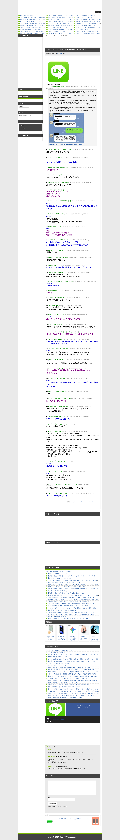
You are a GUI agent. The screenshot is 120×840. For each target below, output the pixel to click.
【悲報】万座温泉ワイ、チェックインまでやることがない (63, 682)
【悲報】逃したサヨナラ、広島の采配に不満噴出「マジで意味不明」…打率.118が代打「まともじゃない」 (77, 695)
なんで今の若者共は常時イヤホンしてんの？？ (87, 15)
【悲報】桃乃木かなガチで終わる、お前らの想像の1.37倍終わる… (64, 29)
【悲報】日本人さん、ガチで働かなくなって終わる (62, 610)
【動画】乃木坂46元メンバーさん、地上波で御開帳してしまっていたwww (68, 618)
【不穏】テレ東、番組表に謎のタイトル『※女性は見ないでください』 (67, 593)
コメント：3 (67, 53)
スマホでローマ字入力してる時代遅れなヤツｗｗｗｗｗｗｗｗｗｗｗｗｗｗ (94, 27)
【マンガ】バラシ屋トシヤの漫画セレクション (59, 650)
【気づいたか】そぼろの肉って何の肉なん (58, 23)
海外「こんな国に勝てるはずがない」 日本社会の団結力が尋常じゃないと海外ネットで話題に (73, 659)
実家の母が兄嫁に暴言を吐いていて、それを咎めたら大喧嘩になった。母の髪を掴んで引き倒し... (43, 25)
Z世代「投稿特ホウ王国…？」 (27, 15)
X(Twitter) (23, 12)
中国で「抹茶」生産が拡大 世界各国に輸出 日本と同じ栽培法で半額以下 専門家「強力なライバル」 (75, 597)
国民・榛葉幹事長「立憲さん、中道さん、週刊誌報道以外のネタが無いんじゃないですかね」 (73, 588)
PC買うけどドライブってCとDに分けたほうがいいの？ (89, 23)
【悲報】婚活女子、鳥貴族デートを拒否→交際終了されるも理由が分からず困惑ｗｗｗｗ (69, 15)
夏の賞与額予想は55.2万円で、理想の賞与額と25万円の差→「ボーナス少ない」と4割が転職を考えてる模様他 (78, 580)
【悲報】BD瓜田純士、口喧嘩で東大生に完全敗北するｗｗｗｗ (65, 697)
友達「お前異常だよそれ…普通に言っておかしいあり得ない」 (65, 686)
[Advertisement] (59, 528)
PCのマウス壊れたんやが (82, 29)
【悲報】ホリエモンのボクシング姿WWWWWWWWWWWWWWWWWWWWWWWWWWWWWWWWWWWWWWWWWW (82, 680)
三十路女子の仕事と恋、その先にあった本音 (58, 571)
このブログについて (53, 12)
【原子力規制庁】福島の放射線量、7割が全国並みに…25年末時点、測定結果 (69, 667)
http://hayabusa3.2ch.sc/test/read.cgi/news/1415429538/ (85, 502)
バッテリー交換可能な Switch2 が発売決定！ (31, 21)
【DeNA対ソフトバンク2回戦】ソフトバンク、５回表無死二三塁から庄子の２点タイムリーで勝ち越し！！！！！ (79, 599)
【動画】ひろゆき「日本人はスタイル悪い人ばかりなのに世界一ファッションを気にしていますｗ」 (72, 21)
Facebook (32, 12)
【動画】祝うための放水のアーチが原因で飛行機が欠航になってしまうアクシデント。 (71, 661)
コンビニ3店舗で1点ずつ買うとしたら (57, 27)
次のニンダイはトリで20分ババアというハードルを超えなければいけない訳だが (39, 19)
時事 (61, 53)
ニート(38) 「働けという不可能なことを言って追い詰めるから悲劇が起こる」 (69, 601)
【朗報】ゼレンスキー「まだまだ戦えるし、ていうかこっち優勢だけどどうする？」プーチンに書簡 (44, 27)
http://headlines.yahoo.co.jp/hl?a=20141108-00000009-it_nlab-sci (65, 144)
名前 (49, 797)
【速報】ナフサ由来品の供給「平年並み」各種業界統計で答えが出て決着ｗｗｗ (95, 33)
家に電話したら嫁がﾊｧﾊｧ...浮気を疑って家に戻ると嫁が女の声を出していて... (38, 33)
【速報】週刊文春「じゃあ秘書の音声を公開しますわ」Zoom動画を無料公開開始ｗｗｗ (97, 31)
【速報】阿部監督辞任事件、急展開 (57, 657)
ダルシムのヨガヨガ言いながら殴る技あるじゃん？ (32, 17)
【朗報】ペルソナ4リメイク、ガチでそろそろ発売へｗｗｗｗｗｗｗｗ (37, 31)
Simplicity (65, 836)
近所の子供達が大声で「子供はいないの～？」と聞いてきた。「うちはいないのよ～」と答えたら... (44, 29)
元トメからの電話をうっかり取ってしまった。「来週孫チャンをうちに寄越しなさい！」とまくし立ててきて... (78, 689)
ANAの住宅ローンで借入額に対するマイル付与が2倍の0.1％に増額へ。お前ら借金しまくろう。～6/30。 (76, 693)
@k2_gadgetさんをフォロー (59, 719)
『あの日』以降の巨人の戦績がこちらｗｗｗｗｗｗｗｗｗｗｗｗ (65, 591)
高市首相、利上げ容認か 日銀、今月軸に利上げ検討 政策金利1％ (92, 21)
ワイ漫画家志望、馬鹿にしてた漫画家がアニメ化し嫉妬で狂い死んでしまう (68, 684)
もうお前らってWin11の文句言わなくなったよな (88, 25)
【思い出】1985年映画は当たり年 (57, 616)
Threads (40, 12)
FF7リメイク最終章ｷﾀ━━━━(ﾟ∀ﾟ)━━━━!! (59, 19)
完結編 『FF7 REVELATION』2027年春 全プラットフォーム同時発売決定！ (68, 606)
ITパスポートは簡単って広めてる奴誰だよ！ (60, 663)
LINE (58, 53)
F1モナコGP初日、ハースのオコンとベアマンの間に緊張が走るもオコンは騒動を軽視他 (72, 608)
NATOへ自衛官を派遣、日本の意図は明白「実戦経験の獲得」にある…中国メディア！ (71, 603)
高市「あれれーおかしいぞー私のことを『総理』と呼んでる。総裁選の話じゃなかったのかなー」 (71, 17)
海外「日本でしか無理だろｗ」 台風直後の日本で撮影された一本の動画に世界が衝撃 (71, 614)
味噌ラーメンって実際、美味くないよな (59, 665)
